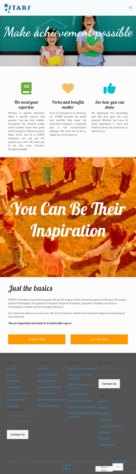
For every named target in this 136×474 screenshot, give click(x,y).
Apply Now (104, 469)
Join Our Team (99, 339)
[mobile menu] (130, 8)
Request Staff (36, 339)
